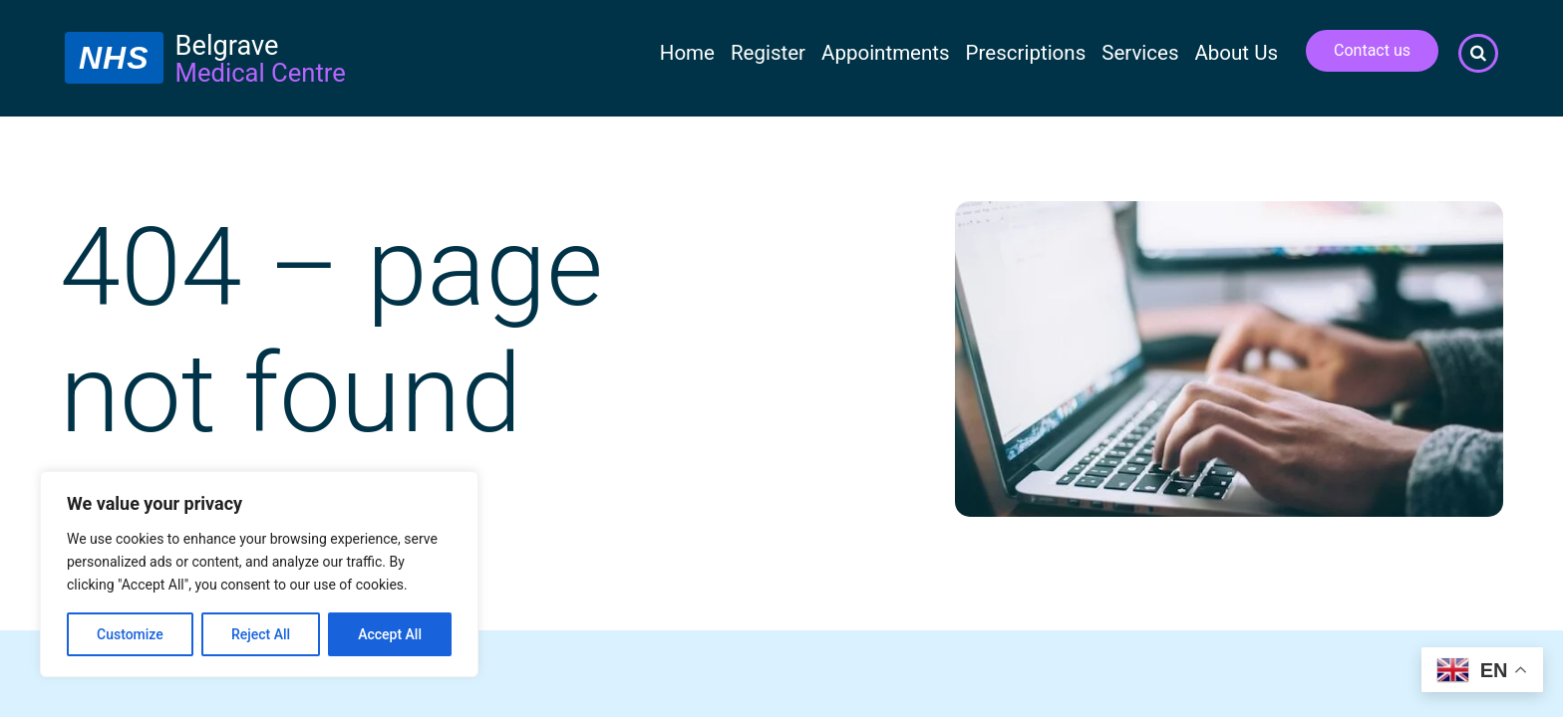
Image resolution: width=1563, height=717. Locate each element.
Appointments (885, 53)
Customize (130, 634)
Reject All (260, 634)
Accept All (390, 634)
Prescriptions (1026, 53)
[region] (259, 574)
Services (1139, 53)
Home (687, 53)
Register (768, 53)
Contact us (1372, 50)
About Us (1236, 53)
